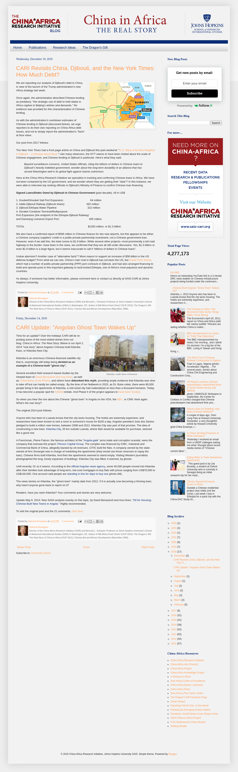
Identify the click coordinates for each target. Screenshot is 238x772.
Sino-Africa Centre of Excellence (187, 681)
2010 (174, 643)
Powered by (194, 105)
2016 (174, 615)
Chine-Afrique (177, 701)
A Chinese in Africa (180, 676)
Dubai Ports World (140, 260)
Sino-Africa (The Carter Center (186, 693)
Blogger (172, 754)
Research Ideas (64, 47)
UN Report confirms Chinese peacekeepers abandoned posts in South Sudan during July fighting (204, 386)
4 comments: (68, 292)
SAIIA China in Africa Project (185, 717)
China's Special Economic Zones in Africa (201, 483)
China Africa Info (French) (184, 664)
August (178, 581)
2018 (174, 551)
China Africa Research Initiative (187, 660)
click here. (78, 511)
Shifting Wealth (178, 726)
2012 (174, 634)
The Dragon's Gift (95, 47)
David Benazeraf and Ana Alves (54, 376)
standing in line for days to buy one (87, 473)
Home (17, 47)
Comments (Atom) (40, 553)
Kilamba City (53, 429)
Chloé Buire (27, 380)
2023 (174, 532)
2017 (174, 610)
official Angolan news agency (88, 466)
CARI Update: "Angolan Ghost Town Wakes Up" (76, 327)
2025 (174, 523)
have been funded (129, 391)
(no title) (174, 272)
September (180, 576)
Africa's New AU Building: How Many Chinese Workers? (203, 410)
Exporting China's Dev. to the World (189, 705)
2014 (174, 624)
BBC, (120, 399)
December (180, 555)
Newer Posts (24, 547)
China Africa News (180, 689)
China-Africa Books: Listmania (186, 685)
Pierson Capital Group (70, 443)
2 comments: (68, 521)
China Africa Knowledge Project (187, 672)
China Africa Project (181, 668)
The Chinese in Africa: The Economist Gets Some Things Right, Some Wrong (203, 312)
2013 (174, 629)
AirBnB (59, 391)
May (176, 595)
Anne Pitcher (42, 380)
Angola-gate (91, 440)
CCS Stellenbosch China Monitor (188, 722)
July (176, 585)
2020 (174, 542)
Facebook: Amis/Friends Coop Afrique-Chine (194, 713)
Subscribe (194, 93)
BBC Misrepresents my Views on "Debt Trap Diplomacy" (203, 335)
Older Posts (148, 547)
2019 (174, 546)
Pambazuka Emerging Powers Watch (190, 709)
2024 (174, 528)
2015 (174, 620)
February (179, 604)
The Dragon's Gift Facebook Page (188, 697)
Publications (37, 47)
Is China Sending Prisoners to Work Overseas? (203, 434)
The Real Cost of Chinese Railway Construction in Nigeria (204, 359)
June (177, 590)
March (178, 600)
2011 (174, 639)
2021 (174, 537)
